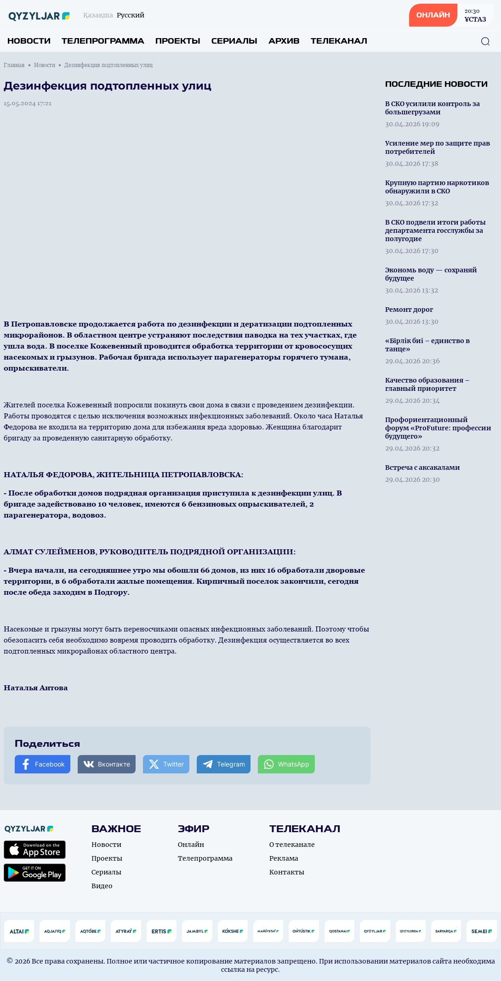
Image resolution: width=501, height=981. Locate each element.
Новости (29, 41)
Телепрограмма (103, 41)
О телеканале (292, 844)
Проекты (177, 41)
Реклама (283, 858)
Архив (284, 41)
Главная (14, 65)
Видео (102, 886)
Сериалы (234, 41)
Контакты (286, 872)
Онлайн (191, 844)
